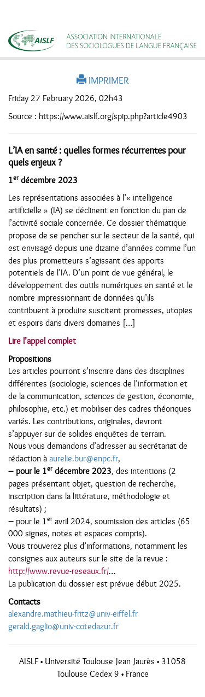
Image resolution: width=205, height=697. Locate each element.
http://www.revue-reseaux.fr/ (58, 571)
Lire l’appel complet (42, 341)
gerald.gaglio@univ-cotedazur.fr (63, 626)
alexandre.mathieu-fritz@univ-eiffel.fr (73, 614)
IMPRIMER (103, 80)
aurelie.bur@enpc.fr (83, 459)
